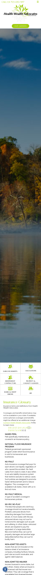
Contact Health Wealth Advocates (17, 423)
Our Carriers (20, 26)
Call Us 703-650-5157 (13, 2)
